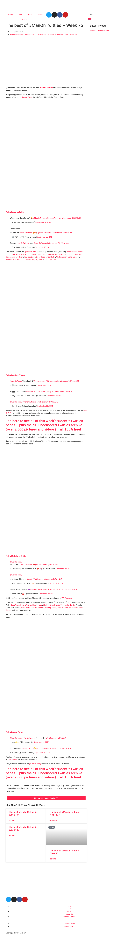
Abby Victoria (72, 252)
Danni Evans (47, 254)
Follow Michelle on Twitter (16, 556)
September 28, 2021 (43, 222)
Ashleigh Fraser (36, 605)
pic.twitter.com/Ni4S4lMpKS (70, 218)
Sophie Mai (30, 260)
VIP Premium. (67, 598)
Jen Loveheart (49, 34)
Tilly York (38, 260)
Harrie (63, 254)
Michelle (76, 257)
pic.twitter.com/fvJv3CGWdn (63, 392)
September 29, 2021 (42, 753)
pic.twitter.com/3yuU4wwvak (57, 243)
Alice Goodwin (38, 608)
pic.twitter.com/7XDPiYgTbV (60, 748)
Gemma (63, 605)
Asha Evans (73, 608)
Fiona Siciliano (26, 608)
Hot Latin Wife (72, 254)
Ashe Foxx (20, 254)
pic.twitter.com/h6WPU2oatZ (67, 589)
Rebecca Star (11, 260)
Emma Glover (27, 97)
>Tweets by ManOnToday (99, 30)
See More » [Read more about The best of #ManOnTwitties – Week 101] (53, 859)
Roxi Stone (72, 34)
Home (10, 15)
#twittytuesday (39, 381)
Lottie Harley (50, 257)
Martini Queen (61, 257)
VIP (20, 15)
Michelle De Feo (61, 34)
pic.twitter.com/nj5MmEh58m (46, 564)
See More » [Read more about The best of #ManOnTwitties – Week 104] (12, 820)
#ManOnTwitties (16, 34)
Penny (39, 254)
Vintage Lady (51, 260)
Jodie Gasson (63, 608)
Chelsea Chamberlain (51, 605)
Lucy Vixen (15, 605)
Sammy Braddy (51, 608)
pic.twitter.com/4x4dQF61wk (61, 233)
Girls (30, 15)
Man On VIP (12, 760)
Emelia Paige (29, 34)
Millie (70, 257)
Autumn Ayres (30, 254)
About (40, 15)
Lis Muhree (40, 257)
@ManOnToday (52, 218)
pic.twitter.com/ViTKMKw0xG (46, 402)
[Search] (89, 19)
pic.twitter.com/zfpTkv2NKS (51, 579)
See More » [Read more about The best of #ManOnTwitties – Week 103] (53, 820)
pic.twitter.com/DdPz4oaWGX (67, 381)
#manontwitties (28, 402)
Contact (25, 20)
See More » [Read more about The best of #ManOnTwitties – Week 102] (12, 835)
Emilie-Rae (39, 34)
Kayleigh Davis (29, 257)
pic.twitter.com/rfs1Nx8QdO (56, 738)
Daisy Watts (25, 605)
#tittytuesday (51, 381)
